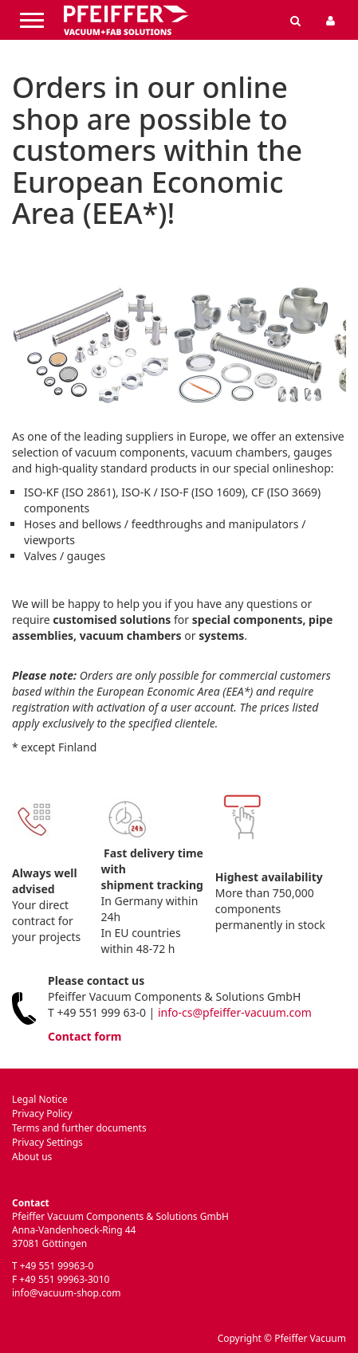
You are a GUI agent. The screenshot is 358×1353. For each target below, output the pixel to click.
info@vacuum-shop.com (66, 1293)
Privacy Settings (47, 1142)
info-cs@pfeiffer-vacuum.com (235, 1012)
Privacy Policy (42, 1113)
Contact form (84, 1036)
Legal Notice (40, 1099)
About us (32, 1156)
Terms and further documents (79, 1128)
